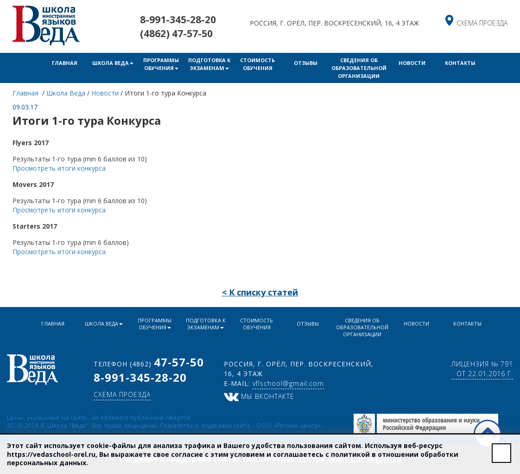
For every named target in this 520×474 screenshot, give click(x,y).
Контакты (460, 62)
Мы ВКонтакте (259, 396)
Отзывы (305, 62)
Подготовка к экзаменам (209, 64)
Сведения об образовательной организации (359, 68)
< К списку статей (260, 292)
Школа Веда (112, 62)
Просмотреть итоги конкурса (59, 168)
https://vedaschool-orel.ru (51, 454)
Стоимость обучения (257, 64)
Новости (412, 62)
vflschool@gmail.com (288, 383)
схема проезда (482, 23)
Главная (64, 62)
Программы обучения (161, 64)
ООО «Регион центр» (289, 425)
